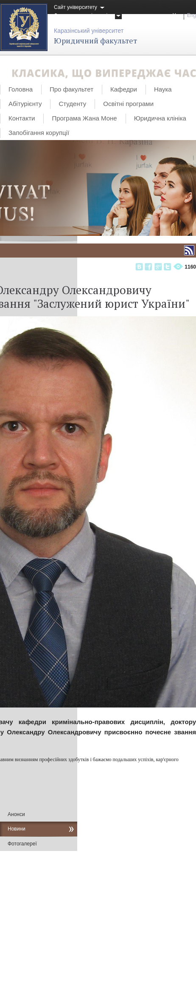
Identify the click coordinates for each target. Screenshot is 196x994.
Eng (191, 15)
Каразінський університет (88, 30)
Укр (177, 15)
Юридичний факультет (95, 40)
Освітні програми (128, 103)
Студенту (72, 103)
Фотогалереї (22, 844)
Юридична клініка (160, 118)
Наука (163, 89)
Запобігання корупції (38, 132)
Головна (20, 89)
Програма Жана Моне (84, 118)
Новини (16, 829)
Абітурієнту (25, 103)
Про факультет (71, 89)
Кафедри (123, 89)
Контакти (21, 118)
